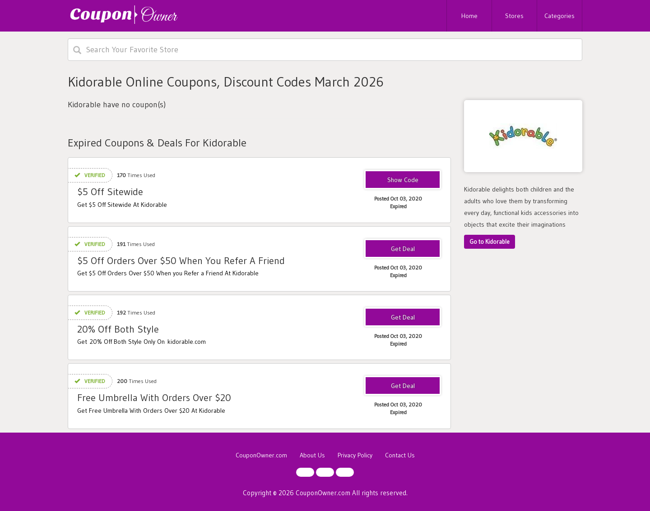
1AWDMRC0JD (403, 180)
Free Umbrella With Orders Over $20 (154, 398)
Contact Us (400, 455)
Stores (514, 16)
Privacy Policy (355, 455)
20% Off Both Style (118, 329)
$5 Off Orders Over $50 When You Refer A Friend (181, 261)
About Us (312, 455)
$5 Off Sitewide (110, 192)
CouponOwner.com (261, 455)
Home (469, 16)
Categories (559, 16)
